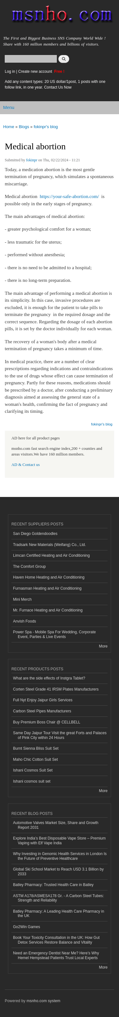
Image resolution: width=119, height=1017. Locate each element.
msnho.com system (43, 1001)
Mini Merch (22, 599)
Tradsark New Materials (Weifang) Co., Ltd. (49, 545)
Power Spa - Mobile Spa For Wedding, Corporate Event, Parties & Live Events (54, 634)
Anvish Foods (24, 621)
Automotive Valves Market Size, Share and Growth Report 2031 (55, 825)
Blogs (24, 126)
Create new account (35, 71)
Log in (10, 71)
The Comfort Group (29, 566)
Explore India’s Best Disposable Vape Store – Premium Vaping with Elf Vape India (59, 840)
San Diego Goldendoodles (35, 533)
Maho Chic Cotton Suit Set (35, 759)
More (103, 646)
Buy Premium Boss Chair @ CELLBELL (46, 722)
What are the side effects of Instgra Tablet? (49, 678)
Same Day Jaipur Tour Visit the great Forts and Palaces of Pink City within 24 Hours (60, 735)
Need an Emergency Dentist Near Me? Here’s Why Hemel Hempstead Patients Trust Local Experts (56, 955)
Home (8, 126)
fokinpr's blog (46, 126)
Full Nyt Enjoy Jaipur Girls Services (42, 700)
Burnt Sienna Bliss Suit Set (35, 748)
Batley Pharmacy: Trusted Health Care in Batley (53, 885)
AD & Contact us (25, 464)
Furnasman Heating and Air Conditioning (47, 588)
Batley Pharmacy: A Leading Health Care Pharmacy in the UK (58, 913)
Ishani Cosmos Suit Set (33, 770)
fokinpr (31, 160)
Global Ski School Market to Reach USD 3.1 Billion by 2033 (58, 871)
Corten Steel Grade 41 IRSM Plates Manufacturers (56, 689)
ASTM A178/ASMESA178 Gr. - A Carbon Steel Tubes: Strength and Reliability (58, 898)
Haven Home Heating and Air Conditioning (48, 577)
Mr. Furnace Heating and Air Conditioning (48, 610)
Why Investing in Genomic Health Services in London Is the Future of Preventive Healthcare (60, 856)
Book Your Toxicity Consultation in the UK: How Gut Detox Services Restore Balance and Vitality (56, 939)
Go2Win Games (26, 927)
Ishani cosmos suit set (31, 781)
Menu (8, 107)
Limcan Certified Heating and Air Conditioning (51, 555)
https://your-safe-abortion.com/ (69, 196)
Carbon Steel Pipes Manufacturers (42, 711)
